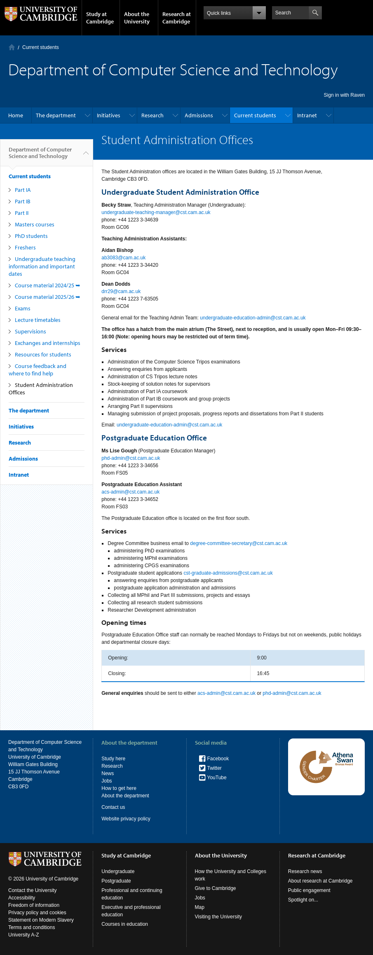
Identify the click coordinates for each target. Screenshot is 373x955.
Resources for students (43, 354)
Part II (21, 213)
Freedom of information (33, 905)
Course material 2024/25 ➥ (47, 285)
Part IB (22, 201)
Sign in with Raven (344, 95)
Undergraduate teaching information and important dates (42, 266)
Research (152, 115)
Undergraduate (117, 871)
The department (56, 115)
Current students (40, 47)
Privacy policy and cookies (37, 912)
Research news (305, 871)
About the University (137, 17)
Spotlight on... (303, 900)
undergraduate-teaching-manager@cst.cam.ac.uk (155, 212)
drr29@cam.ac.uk (121, 291)
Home (11, 47)
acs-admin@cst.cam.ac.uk (130, 492)
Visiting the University (218, 917)
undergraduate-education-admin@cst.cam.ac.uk (252, 318)
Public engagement (309, 890)
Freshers (25, 247)
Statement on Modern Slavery (41, 920)
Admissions (199, 115)
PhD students (31, 236)
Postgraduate (116, 881)
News (107, 773)
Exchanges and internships (47, 343)
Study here (113, 759)
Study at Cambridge (100, 17)
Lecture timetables (38, 320)
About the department (125, 796)
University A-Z (23, 935)
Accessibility (21, 898)
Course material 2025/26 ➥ (47, 296)
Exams (22, 308)
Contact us (113, 807)
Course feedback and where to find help (37, 369)
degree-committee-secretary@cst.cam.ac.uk (238, 543)
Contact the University (32, 890)
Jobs (106, 781)
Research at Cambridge (176, 17)
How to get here (118, 788)
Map (199, 907)
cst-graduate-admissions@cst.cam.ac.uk (227, 573)
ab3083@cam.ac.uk (124, 258)
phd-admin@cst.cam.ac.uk (130, 458)
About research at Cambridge (320, 881)
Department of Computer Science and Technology (40, 156)
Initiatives (108, 115)
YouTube (217, 777)
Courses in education (124, 924)
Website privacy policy (125, 819)
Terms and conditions (31, 927)
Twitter (214, 768)
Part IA (23, 189)
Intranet (307, 115)
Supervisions (30, 331)
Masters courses (34, 224)
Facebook (218, 759)
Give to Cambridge (215, 888)
